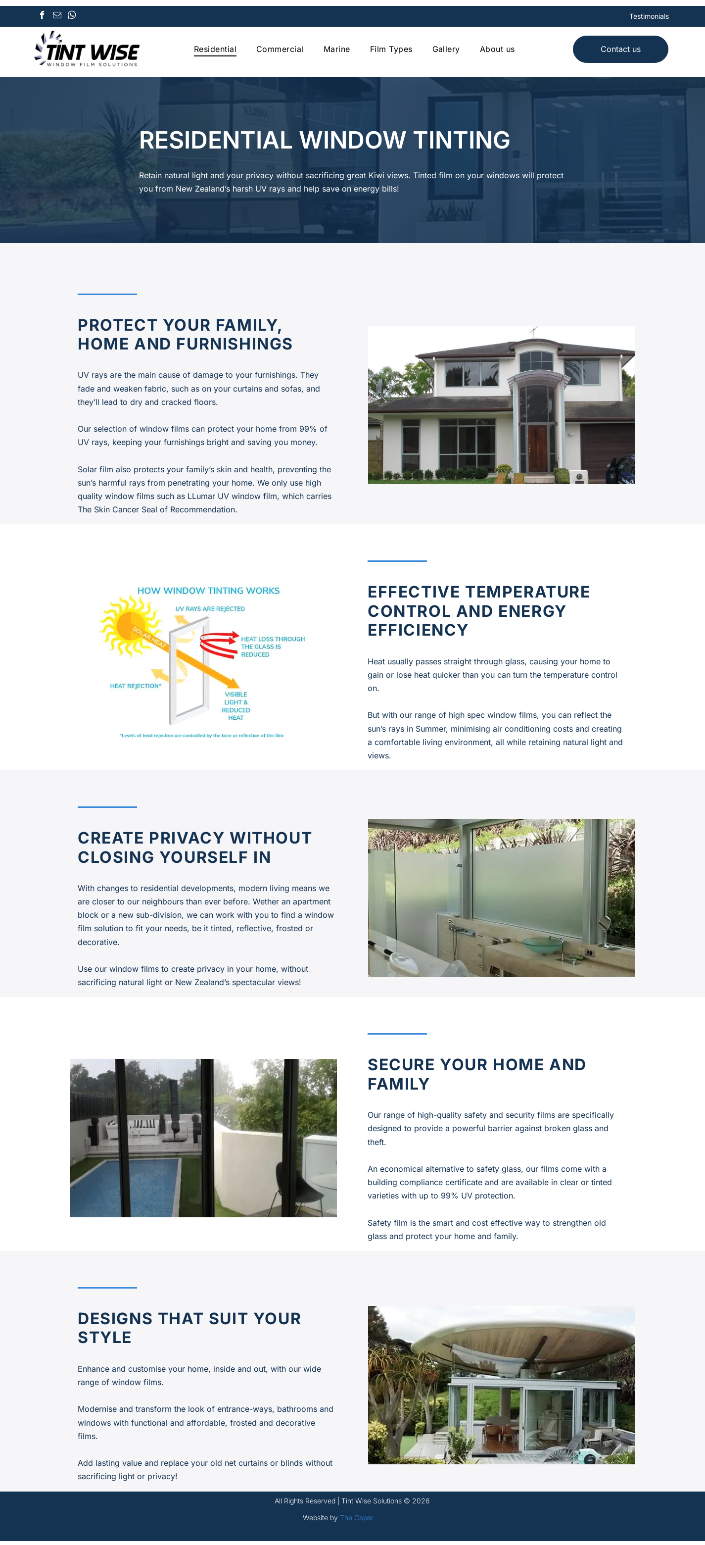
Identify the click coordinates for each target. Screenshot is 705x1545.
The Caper (357, 1521)
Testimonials (649, 18)
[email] (57, 18)
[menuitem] (215, 51)
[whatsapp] (72, 18)
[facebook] (42, 18)
